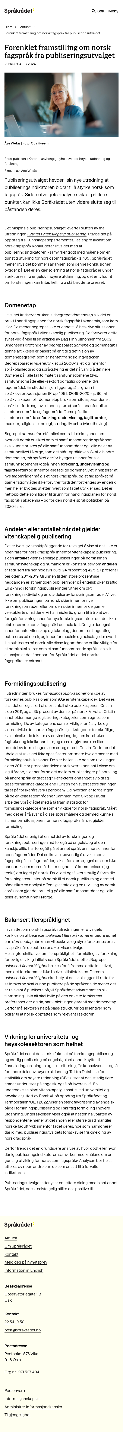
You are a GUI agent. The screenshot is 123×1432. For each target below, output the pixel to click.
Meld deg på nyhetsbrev (25, 1262)
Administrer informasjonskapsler (33, 1406)
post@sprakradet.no (22, 1330)
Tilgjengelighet (17, 1414)
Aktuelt (25, 27)
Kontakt (11, 1254)
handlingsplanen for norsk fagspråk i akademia (58, 320)
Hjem (8, 27)
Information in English (23, 1270)
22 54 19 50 (14, 1321)
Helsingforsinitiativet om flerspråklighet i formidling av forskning (60, 953)
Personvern (14, 1390)
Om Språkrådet (18, 1246)
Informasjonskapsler (22, 1398)
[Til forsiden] (19, 11)
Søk (97, 11)
